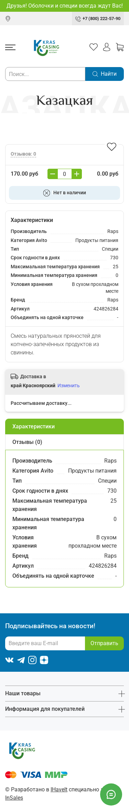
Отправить (104, 643)
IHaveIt (59, 789)
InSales (14, 797)
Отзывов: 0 (23, 154)
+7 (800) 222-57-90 (101, 18)
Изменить (68, 385)
